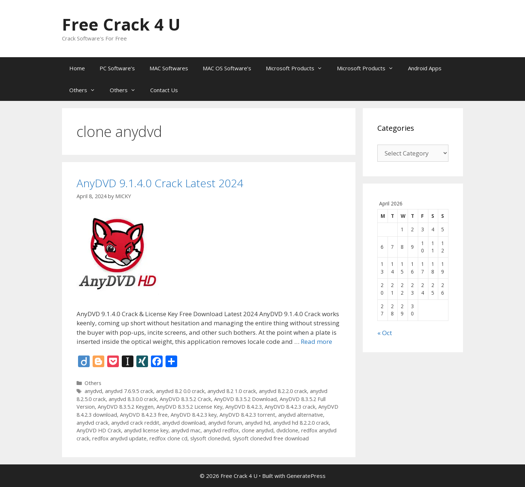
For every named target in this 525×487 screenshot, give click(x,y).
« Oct (384, 333)
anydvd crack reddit (135, 422)
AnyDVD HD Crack (99, 430)
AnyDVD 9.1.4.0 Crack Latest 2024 (160, 183)
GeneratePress (306, 475)
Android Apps (425, 68)
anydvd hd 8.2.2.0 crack (301, 422)
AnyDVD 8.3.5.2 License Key (189, 406)
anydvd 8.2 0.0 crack (180, 391)
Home (77, 68)
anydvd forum (225, 422)
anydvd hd (257, 422)
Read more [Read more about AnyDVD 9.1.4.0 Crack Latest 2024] (316, 341)
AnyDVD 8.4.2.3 (243, 406)
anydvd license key (146, 430)
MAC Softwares (168, 68)
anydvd (93, 391)
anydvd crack (92, 422)
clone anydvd (257, 430)
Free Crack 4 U (121, 24)
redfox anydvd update (119, 438)
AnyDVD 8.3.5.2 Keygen (125, 406)
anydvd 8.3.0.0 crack (133, 399)
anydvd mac (186, 430)
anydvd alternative (300, 414)
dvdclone (287, 430)
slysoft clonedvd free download (271, 438)
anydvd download (183, 422)
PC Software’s (117, 68)
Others (85, 90)
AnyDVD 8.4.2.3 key (194, 414)
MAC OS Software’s (227, 68)
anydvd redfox (221, 430)
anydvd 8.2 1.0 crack (231, 391)
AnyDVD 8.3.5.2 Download (245, 399)
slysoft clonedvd (210, 438)
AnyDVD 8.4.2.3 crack (290, 406)
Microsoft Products (298, 68)
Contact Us (164, 90)
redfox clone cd (168, 438)
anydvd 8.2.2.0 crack (283, 391)
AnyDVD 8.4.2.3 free (144, 414)
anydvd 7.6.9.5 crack (129, 391)
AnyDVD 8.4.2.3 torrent (247, 414)
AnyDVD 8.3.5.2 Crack (185, 399)
